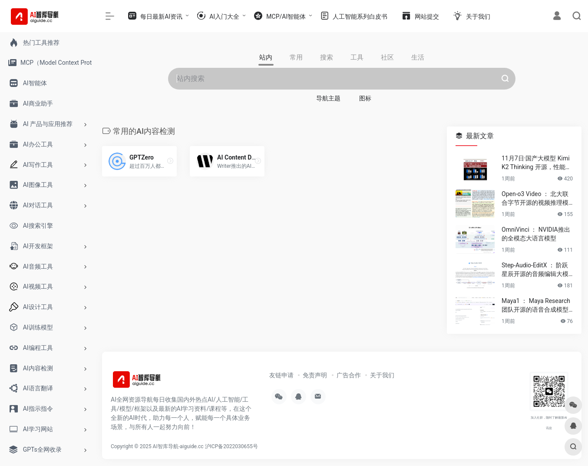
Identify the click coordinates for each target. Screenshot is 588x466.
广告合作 (349, 375)
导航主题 (328, 98)
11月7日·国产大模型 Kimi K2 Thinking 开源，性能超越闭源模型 (536, 163)
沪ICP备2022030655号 (231, 446)
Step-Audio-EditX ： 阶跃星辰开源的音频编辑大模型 (535, 270)
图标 (365, 98)
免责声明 (315, 375)
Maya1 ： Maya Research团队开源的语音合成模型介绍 (536, 305)
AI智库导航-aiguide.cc (178, 446)
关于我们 (382, 375)
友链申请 (281, 375)
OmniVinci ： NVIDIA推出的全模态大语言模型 (536, 234)
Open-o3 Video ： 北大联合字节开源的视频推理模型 (535, 198)
